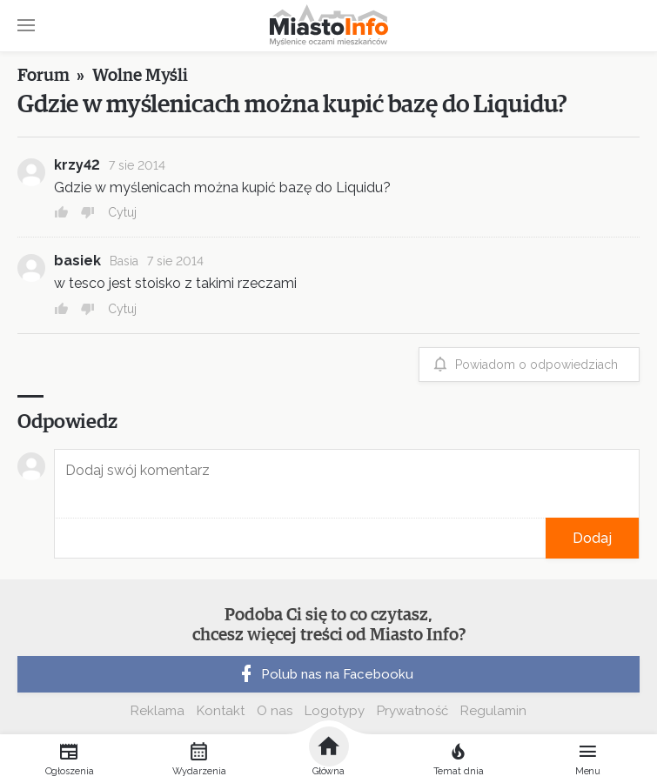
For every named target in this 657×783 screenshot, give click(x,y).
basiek (77, 260)
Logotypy (335, 711)
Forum (43, 75)
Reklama (157, 711)
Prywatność (412, 711)
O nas (274, 711)
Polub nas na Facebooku (324, 674)
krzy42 (77, 165)
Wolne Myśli (140, 75)
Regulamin (493, 711)
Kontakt (221, 711)
